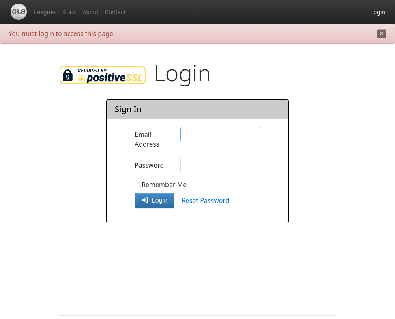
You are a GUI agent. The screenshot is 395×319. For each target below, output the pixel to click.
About (90, 12)
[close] (381, 34)
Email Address (147, 139)
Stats (69, 12)
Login (377, 12)
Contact (115, 12)
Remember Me (161, 184)
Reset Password (206, 200)
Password (149, 165)
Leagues (45, 12)
